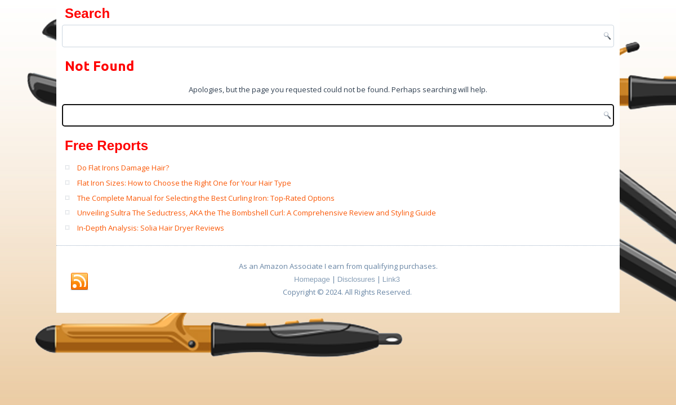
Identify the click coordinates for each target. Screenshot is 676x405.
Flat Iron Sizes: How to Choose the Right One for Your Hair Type (184, 183)
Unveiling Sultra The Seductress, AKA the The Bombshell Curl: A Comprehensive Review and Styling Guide (256, 213)
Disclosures (356, 279)
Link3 (391, 279)
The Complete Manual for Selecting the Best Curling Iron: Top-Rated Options (206, 198)
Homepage (312, 279)
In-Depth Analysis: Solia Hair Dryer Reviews (150, 228)
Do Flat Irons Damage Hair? (123, 168)
